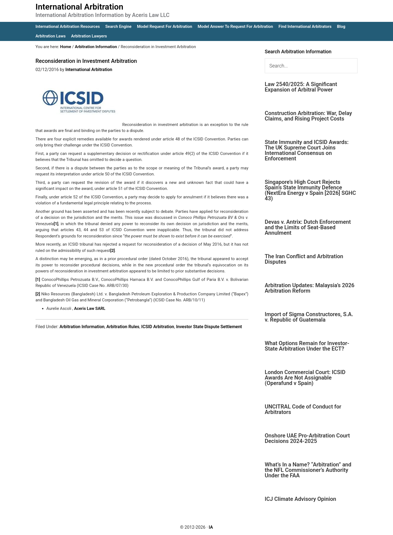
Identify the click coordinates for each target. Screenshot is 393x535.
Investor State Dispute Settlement (209, 326)
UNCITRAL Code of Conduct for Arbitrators (303, 409)
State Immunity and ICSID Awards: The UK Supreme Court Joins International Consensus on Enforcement (307, 150)
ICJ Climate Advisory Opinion (300, 499)
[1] (56, 223)
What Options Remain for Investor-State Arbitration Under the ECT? (307, 346)
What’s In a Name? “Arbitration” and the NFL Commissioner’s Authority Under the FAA (308, 470)
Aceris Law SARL (89, 308)
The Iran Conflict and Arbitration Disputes (304, 259)
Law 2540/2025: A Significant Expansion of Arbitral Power (301, 87)
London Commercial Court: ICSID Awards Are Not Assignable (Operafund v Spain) (305, 377)
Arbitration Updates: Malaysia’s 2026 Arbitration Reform (310, 288)
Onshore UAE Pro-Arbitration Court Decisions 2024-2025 (307, 438)
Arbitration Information (82, 326)
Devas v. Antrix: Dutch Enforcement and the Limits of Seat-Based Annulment (308, 227)
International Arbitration (79, 6)
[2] (112, 250)
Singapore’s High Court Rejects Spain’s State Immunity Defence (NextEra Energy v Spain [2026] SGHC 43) (310, 190)
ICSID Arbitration (157, 326)
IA (211, 527)
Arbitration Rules (122, 326)
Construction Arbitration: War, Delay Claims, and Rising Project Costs (308, 116)
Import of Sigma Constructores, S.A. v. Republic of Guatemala (309, 317)
